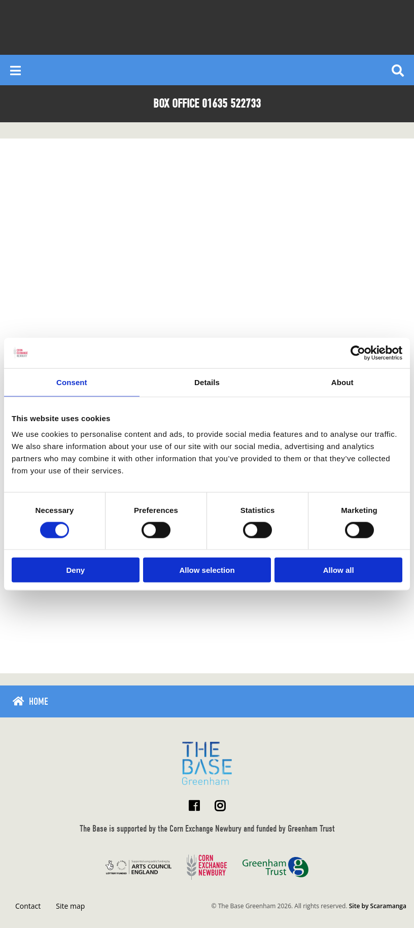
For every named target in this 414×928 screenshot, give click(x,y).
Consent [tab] (71, 381)
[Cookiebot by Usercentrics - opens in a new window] (358, 352)
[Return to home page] (207, 763)
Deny (75, 570)
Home (38, 701)
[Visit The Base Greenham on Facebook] (194, 805)
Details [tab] (207, 381)
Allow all (338, 570)
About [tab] (342, 381)
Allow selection (206, 570)
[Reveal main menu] (15, 70)
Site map (70, 906)
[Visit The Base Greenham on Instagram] (220, 805)
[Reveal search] (398, 70)
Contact (28, 906)
